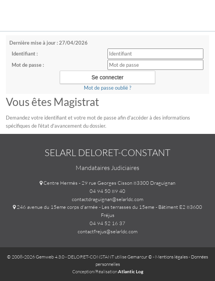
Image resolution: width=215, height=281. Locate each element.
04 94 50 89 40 (107, 191)
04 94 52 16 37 (107, 223)
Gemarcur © (139, 257)
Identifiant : (25, 53)
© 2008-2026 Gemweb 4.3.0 (35, 257)
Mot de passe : (28, 65)
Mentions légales (171, 257)
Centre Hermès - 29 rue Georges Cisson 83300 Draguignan (109, 183)
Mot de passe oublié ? (107, 88)
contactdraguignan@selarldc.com (107, 199)
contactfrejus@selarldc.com (107, 231)
